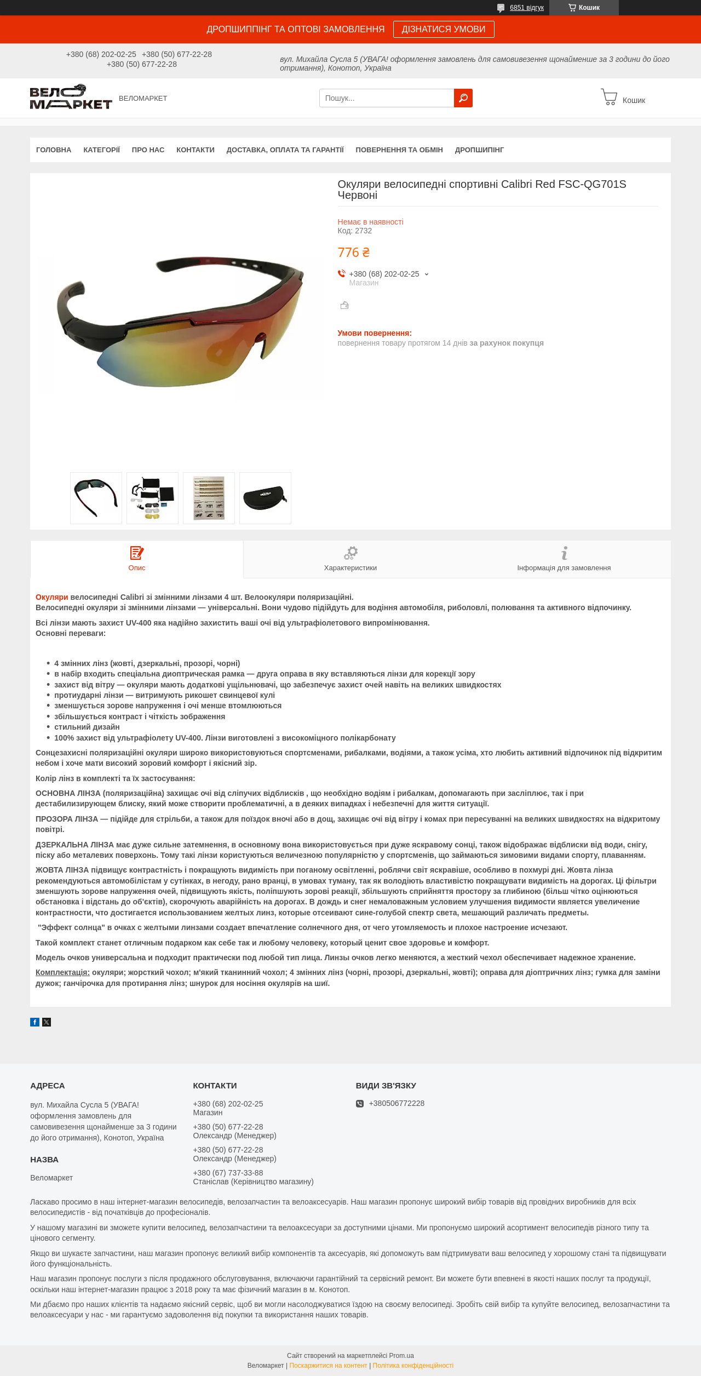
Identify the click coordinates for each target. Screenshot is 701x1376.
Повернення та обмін (399, 150)
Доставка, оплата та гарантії (285, 150)
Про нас (148, 150)
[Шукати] (463, 98)
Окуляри (52, 597)
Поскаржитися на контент (328, 1365)
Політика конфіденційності (413, 1365)
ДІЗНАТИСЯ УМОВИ (444, 29)
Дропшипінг (479, 150)
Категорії (101, 150)
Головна (53, 150)
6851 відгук (527, 8)
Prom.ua (401, 1356)
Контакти (195, 150)
